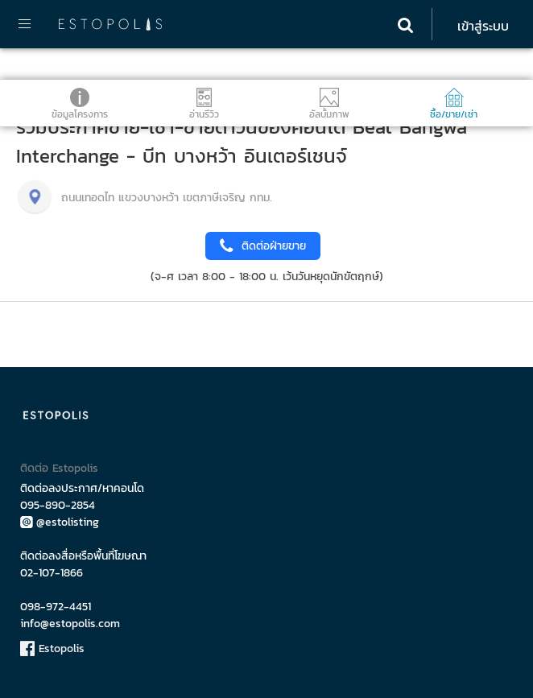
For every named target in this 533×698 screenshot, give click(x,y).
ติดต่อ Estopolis (59, 468)
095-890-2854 (57, 505)
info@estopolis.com (70, 623)
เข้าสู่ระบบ (483, 25)
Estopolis (52, 648)
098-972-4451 (55, 606)
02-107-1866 (51, 572)
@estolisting (59, 522)
